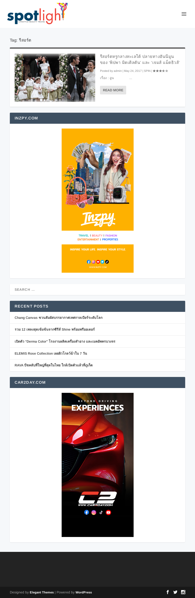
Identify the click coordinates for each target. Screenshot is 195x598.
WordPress (84, 592)
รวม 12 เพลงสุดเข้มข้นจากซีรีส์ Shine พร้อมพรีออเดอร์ (55, 329)
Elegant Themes (42, 592)
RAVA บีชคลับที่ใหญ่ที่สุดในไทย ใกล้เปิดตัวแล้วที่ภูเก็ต (54, 365)
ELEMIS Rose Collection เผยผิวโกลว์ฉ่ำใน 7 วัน (51, 353)
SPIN (147, 71)
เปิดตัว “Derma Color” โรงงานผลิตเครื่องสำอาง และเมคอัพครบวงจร (65, 341)
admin (118, 71)
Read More (113, 90)
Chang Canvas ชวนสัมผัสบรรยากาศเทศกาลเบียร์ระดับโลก (58, 318)
